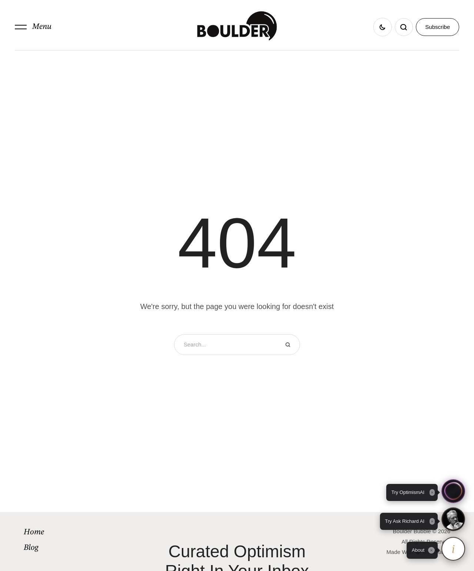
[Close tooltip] (431, 550)
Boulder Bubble (412, 531)
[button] (33, 27)
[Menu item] (75, 532)
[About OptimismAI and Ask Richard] (453, 550)
